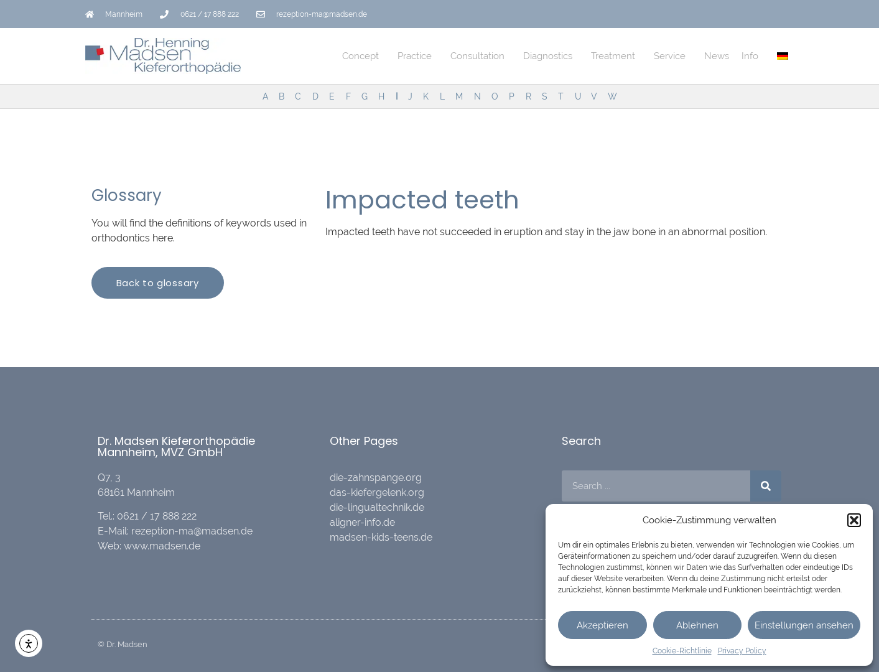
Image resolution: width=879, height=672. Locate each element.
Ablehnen (697, 625)
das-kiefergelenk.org (377, 492)
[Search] (765, 486)
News (716, 56)
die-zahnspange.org (376, 477)
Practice (418, 56)
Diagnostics (551, 56)
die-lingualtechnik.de (377, 507)
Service (673, 56)
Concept (363, 56)
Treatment (616, 56)
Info (753, 56)
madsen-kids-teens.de (381, 537)
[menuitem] (782, 56)
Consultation (480, 56)
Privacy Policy (742, 650)
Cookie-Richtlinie (682, 650)
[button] (854, 520)
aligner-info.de (362, 522)
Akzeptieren (602, 625)
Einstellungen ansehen (804, 625)
